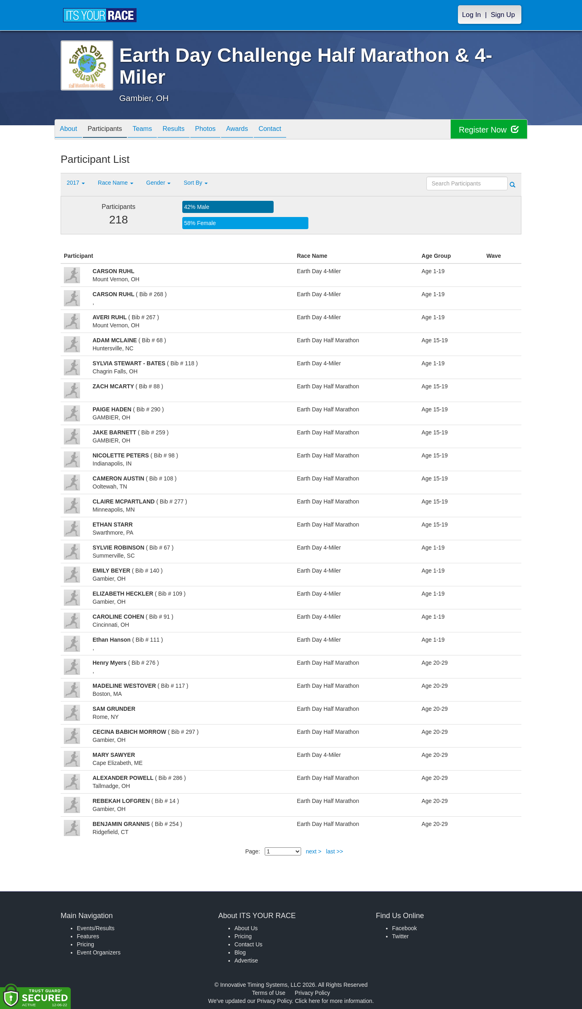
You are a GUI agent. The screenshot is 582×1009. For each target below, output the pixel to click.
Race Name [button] (115, 182)
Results (184, 130)
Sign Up (503, 15)
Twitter (400, 936)
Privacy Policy (312, 993)
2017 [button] (76, 182)
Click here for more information (333, 1001)
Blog (240, 952)
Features (88, 936)
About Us (246, 928)
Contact (290, 130)
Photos (219, 130)
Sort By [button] (195, 182)
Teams (150, 130)
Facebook (404, 928)
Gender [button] (158, 182)
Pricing (85, 944)
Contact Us (248, 944)
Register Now (488, 129)
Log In (471, 15)
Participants (109, 130)
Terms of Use (268, 993)
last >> (334, 851)
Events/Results (95, 928)
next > (314, 851)
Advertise (246, 960)
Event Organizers (98, 952)
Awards (253, 130)
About (70, 130)
